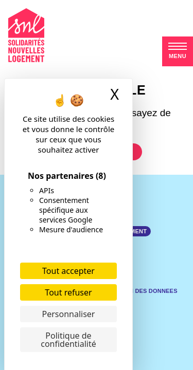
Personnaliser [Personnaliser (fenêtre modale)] (68, 314)
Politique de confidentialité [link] (68, 339)
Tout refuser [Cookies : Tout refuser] (68, 292)
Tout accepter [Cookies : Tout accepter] (68, 270)
